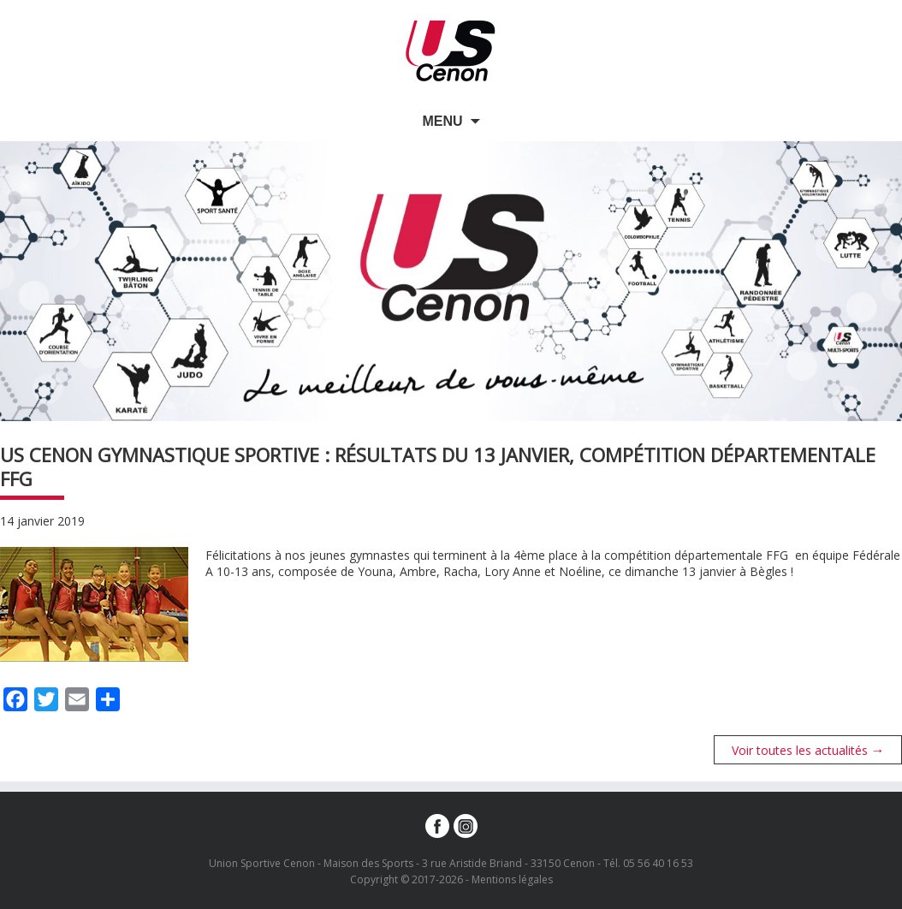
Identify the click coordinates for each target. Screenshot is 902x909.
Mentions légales (512, 879)
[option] (451, 281)
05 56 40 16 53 (658, 863)
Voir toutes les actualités (808, 749)
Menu (442, 121)
